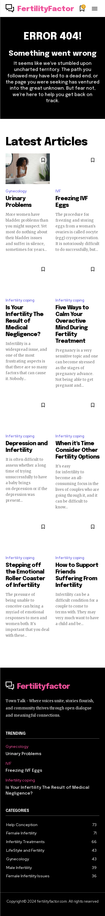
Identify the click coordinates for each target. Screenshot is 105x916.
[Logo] (40, 9)
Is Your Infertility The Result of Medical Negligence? (24, 321)
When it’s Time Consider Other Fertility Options (77, 450)
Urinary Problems (23, 754)
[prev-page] (9, 647)
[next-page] (95, 647)
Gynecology (16, 191)
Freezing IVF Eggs (24, 770)
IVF (58, 191)
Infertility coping (20, 300)
